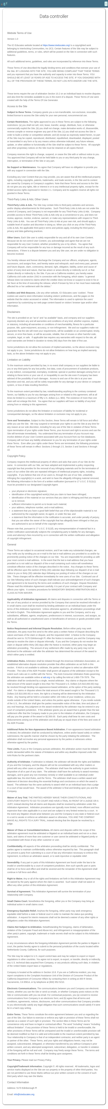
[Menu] (106, 4)
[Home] (4, 4)
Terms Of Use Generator (46, 100)
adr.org (46, 677)
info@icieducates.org (24, 1094)
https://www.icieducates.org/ (56, 45)
